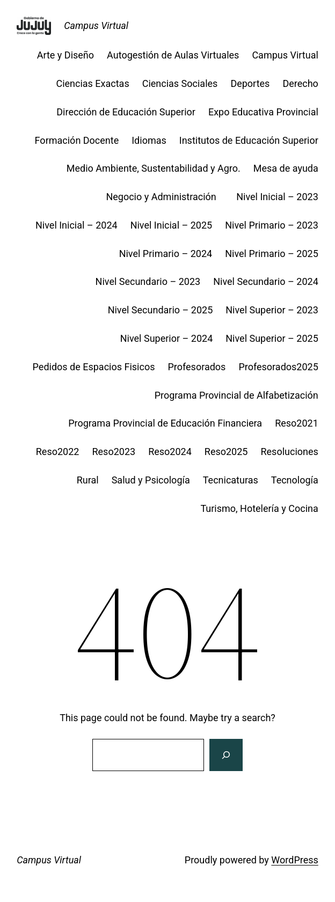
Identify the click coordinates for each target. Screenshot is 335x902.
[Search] (226, 755)
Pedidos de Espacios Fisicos (94, 366)
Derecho (300, 83)
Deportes (250, 83)
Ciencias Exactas (92, 83)
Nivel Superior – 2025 (271, 338)
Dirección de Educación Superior (125, 112)
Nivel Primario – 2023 (271, 225)
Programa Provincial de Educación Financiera (165, 423)
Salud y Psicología (151, 480)
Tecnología (294, 480)
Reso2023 (113, 451)
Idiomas (149, 140)
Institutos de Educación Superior (248, 140)
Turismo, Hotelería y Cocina (259, 508)
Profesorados (196, 366)
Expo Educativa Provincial (263, 112)
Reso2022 (57, 451)
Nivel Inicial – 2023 (277, 196)
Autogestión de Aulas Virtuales (173, 55)
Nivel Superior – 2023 (271, 310)
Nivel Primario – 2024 (166, 253)
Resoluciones (289, 451)
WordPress (294, 860)
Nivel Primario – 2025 (271, 253)
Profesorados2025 (278, 366)
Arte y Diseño (65, 55)
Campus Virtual (96, 25)
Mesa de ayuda (285, 168)
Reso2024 (170, 451)
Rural (88, 480)
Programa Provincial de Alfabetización (236, 395)
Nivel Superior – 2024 (166, 338)
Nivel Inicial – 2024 (76, 225)
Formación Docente (77, 140)
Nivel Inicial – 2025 (171, 225)
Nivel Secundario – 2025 (160, 310)
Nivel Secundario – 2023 (148, 281)
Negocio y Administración (164, 196)
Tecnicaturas (230, 480)
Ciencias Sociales (180, 83)
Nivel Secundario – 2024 (265, 281)
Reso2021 (296, 423)
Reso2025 (226, 451)
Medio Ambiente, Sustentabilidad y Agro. (154, 168)
